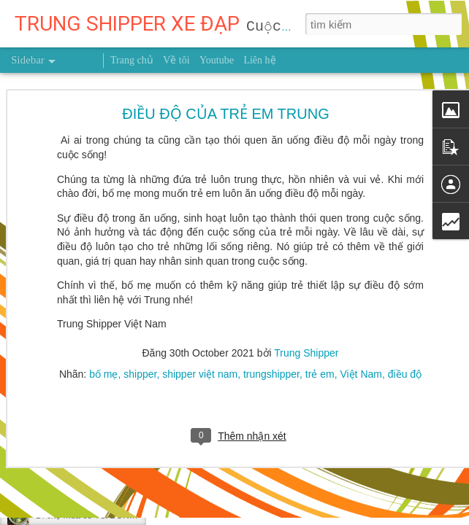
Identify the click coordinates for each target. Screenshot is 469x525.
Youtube (216, 60)
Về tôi (176, 60)
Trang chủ (131, 60)
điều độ (405, 335)
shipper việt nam (199, 335)
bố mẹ (103, 335)
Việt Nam (361, 335)
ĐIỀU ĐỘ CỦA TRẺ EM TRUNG (225, 75)
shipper (139, 335)
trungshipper (271, 335)
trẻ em (320, 335)
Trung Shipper (306, 314)
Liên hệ (259, 60)
